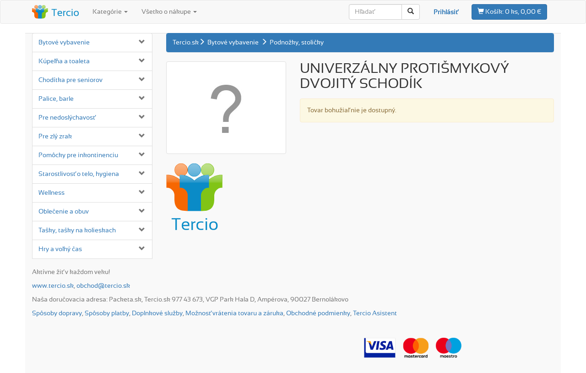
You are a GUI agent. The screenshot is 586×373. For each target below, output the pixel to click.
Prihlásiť (446, 12)
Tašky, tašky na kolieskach (77, 230)
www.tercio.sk (53, 286)
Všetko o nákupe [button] (169, 12)
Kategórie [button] (110, 12)
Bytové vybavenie (64, 42)
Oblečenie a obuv (63, 211)
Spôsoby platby (107, 313)
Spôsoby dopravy (57, 313)
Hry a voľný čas (60, 249)
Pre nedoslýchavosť (66, 118)
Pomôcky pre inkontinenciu (78, 155)
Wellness (51, 193)
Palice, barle (56, 99)
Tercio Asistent (375, 313)
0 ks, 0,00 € (509, 11)
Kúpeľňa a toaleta (64, 61)
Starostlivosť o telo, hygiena (78, 174)
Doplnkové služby (157, 313)
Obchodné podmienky (318, 313)
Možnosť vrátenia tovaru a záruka (234, 313)
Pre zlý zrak (55, 136)
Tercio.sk (186, 42)
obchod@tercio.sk (103, 286)
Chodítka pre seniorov (70, 80)
